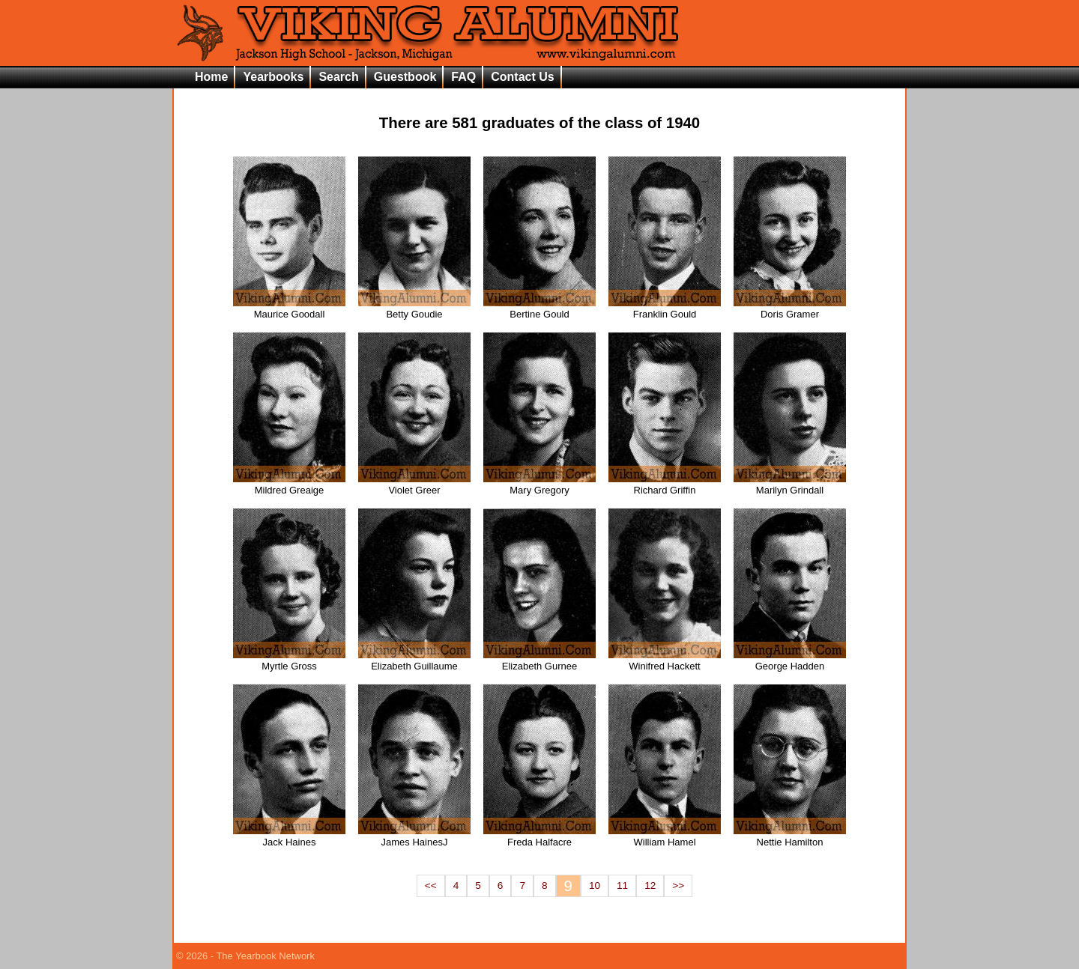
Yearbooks (273, 76)
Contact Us (522, 76)
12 (650, 885)
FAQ (463, 76)
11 (622, 885)
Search (338, 76)
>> (678, 885)
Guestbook (405, 76)
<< (431, 885)
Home (211, 76)
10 (594, 885)
